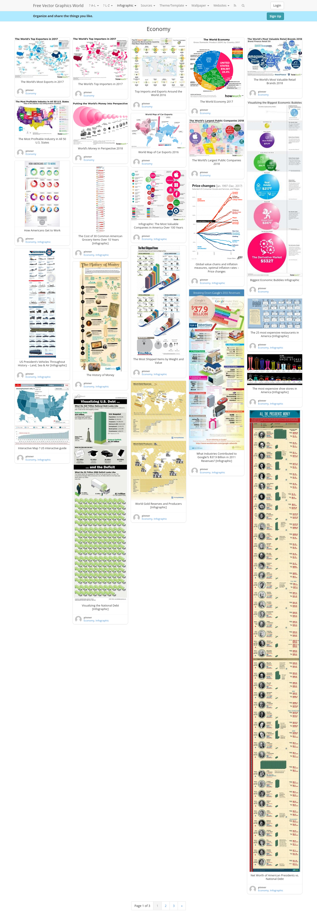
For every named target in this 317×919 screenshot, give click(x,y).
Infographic (126, 5)
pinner (30, 90)
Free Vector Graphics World (58, 5)
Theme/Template (173, 5)
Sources (148, 5)
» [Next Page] (181, 906)
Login (277, 5)
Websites (222, 5)
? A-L (94, 5)
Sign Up (275, 16)
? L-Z (108, 5)
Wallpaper (200, 5)
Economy (31, 93)
